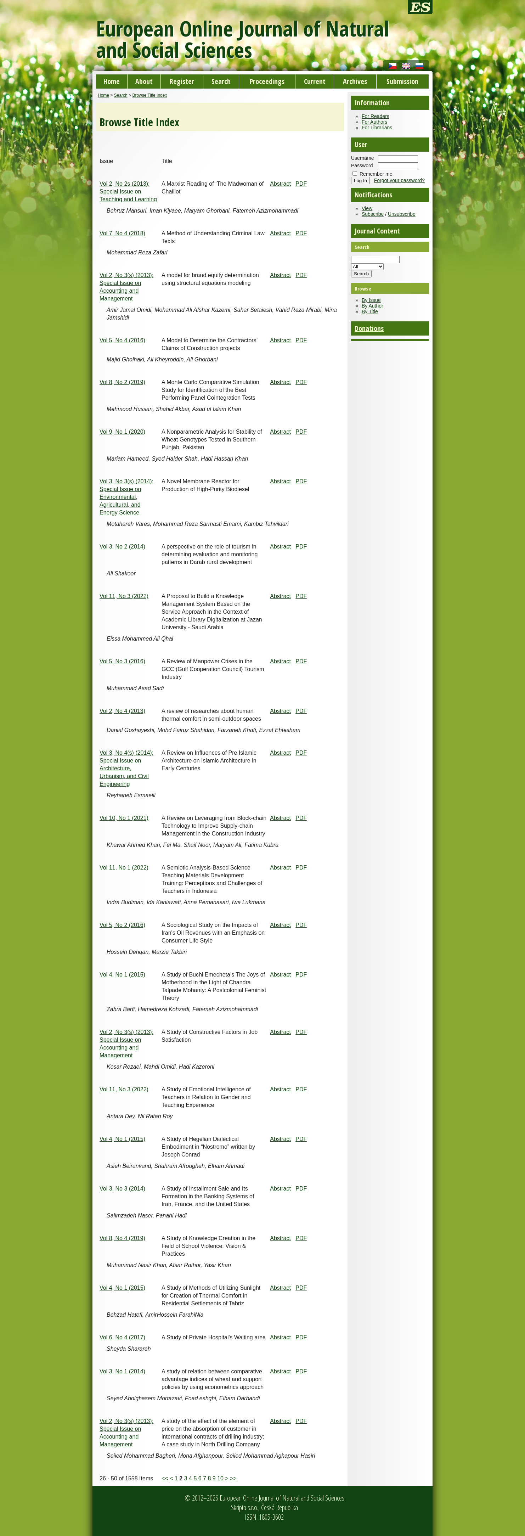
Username (362, 158)
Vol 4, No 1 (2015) (122, 975)
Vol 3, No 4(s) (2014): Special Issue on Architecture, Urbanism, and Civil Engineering (126, 768)
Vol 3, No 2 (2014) (122, 547)
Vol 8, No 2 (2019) (122, 382)
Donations (369, 328)
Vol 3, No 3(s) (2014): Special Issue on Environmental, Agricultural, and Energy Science (126, 497)
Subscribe (373, 214)
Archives (355, 81)
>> (233, 1478)
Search (221, 81)
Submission (402, 81)
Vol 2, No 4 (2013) (122, 711)
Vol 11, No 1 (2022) (124, 868)
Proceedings (267, 81)
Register (182, 81)
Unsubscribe (402, 214)
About (144, 81)
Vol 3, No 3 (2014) (122, 1189)
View (367, 208)
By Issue (371, 300)
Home (111, 81)
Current (315, 81)
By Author (372, 306)
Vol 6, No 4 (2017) (122, 1337)
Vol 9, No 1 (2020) (122, 432)
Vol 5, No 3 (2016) (122, 661)
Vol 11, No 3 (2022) (124, 596)
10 (220, 1478)
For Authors (374, 122)
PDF (301, 184)
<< (165, 1478)
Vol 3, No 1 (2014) (122, 1371)
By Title (370, 311)
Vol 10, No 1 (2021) (124, 818)
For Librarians (377, 127)
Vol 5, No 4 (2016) (122, 340)
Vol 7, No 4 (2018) (122, 233)
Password (362, 165)
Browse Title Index (149, 95)
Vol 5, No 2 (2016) (122, 925)
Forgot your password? (399, 180)
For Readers (375, 116)
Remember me (376, 174)
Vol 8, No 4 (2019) (122, 1238)
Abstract (280, 184)
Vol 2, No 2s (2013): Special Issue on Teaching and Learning (128, 191)
